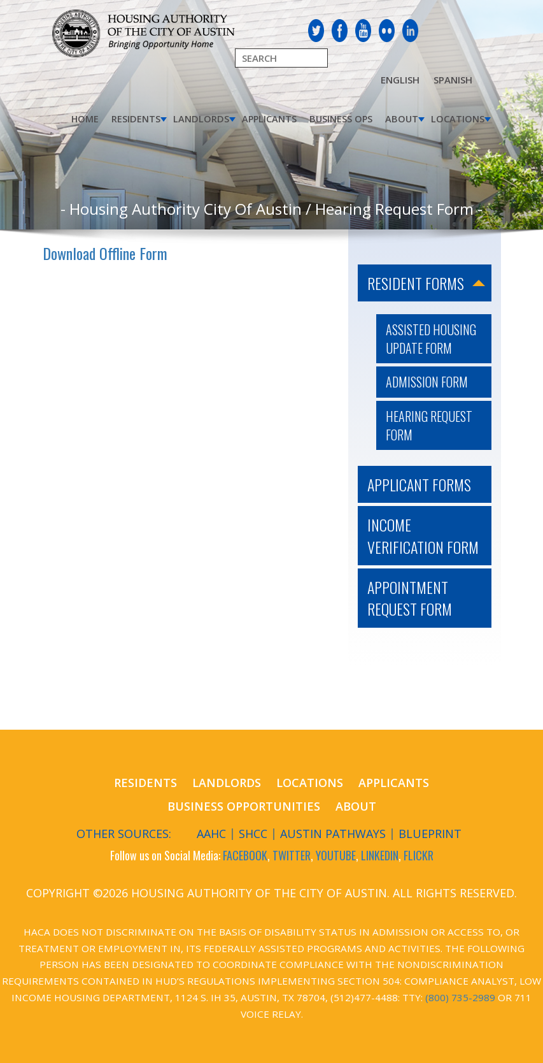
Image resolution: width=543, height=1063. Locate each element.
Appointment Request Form (409, 597)
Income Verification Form (423, 535)
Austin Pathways (333, 833)
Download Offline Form (105, 253)
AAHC (211, 833)
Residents (135, 119)
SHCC (253, 833)
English (400, 79)
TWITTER (291, 855)
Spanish (453, 79)
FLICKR (419, 855)
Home (85, 119)
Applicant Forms (419, 484)
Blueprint (430, 833)
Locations (457, 119)
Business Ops (340, 119)
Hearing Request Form (429, 425)
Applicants (269, 119)
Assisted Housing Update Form (431, 339)
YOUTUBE (336, 855)
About (401, 119)
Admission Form (427, 381)
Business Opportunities (243, 806)
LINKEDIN (379, 855)
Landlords (201, 119)
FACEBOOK (245, 855)
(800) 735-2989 (460, 997)
